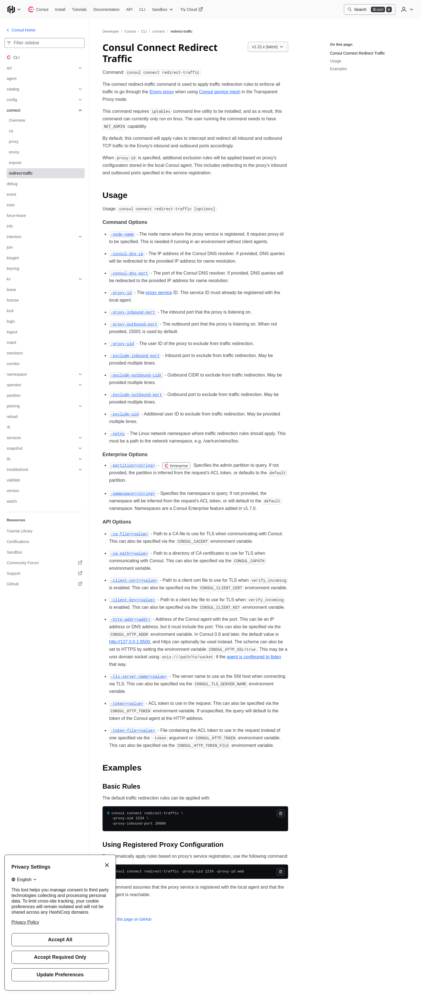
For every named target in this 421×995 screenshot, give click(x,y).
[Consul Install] (60, 9)
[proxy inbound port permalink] (132, 312)
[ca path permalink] (129, 553)
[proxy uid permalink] (122, 343)
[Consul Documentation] (106, 9)
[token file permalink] (132, 730)
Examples (338, 69)
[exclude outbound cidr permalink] (136, 375)
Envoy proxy (162, 91)
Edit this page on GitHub (126, 919)
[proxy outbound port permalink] (134, 324)
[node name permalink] (122, 234)
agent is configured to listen (254, 656)
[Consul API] (129, 9)
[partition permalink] (132, 465)
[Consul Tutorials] (79, 9)
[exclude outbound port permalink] (136, 394)
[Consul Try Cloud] (191, 9)
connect (158, 31)
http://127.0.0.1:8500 (129, 641)
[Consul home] (38, 9)
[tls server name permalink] (138, 676)
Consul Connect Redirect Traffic (357, 53)
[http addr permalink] (130, 619)
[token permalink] (127, 703)
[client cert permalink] (134, 580)
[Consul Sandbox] (163, 9)
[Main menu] (14, 9)
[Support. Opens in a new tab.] (44, 573)
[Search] (369, 9)
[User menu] (406, 9)
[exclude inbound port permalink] (135, 355)
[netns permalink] (117, 433)
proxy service (159, 292)
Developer (110, 31)
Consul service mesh (220, 91)
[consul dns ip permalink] (127, 253)
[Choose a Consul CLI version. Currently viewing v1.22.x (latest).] (268, 47)
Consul (130, 31)
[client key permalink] (132, 599)
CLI (144, 31)
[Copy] (281, 813)
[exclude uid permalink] (124, 414)
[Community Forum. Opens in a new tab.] (44, 563)
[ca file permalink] (129, 533)
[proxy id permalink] (121, 292)
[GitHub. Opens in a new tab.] (44, 584)
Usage (335, 61)
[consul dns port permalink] (129, 273)
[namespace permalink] (132, 493)
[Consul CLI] (142, 9)
